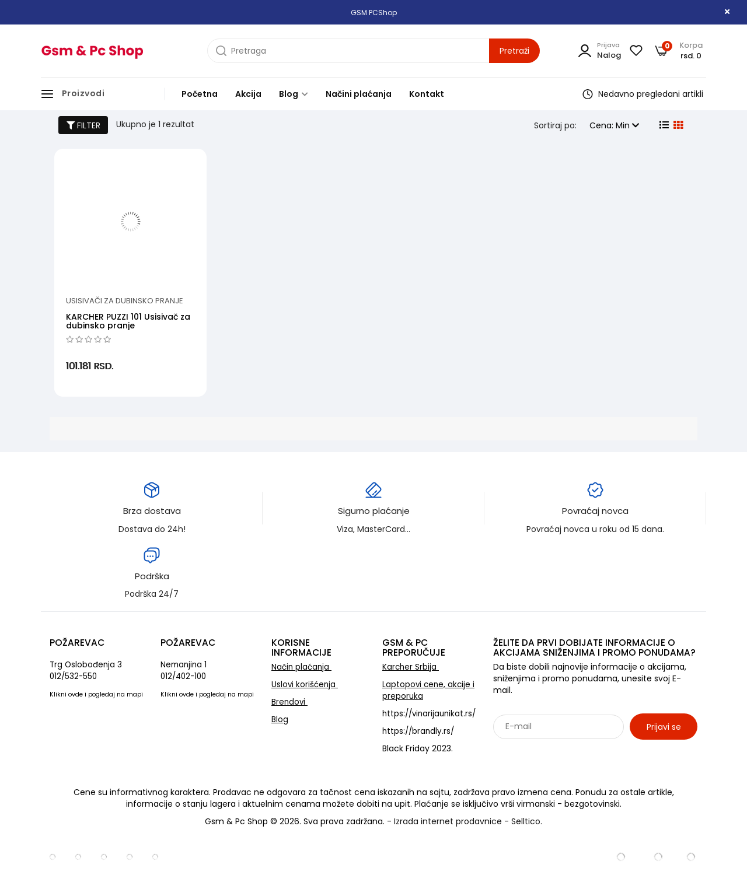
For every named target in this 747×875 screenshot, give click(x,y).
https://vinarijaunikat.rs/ (429, 713)
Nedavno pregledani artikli (642, 94)
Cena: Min (614, 125)
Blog (293, 94)
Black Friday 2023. (417, 748)
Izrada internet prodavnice (448, 821)
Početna (199, 94)
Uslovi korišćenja (304, 684)
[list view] (663, 125)
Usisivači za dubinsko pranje (124, 300)
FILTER (83, 125)
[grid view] (677, 125)
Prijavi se (664, 727)
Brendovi (289, 702)
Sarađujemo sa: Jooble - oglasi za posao (565, 752)
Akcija (248, 94)
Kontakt (426, 94)
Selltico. (526, 821)
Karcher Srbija (410, 667)
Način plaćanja (301, 667)
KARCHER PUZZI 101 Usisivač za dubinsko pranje (128, 321)
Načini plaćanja (359, 94)
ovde (75, 694)
